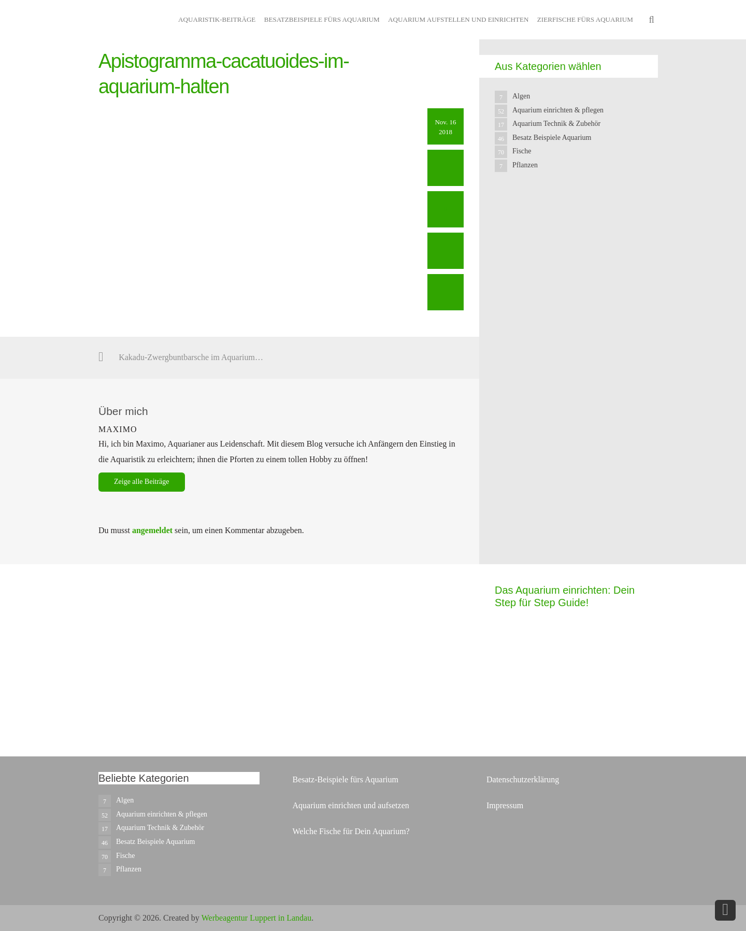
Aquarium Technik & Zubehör (556, 123)
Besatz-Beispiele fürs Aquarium (345, 779)
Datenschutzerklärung (522, 779)
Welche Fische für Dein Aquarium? (350, 831)
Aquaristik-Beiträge (216, 19)
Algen (521, 96)
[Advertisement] (572, 384)
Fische (522, 151)
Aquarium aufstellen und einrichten (458, 19)
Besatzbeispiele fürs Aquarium (322, 19)
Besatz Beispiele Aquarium (551, 137)
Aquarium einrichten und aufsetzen (350, 805)
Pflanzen (525, 165)
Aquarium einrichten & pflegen (558, 110)
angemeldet (152, 530)
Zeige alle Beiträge (141, 481)
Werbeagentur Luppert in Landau (256, 917)
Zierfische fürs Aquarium (585, 19)
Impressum (504, 805)
